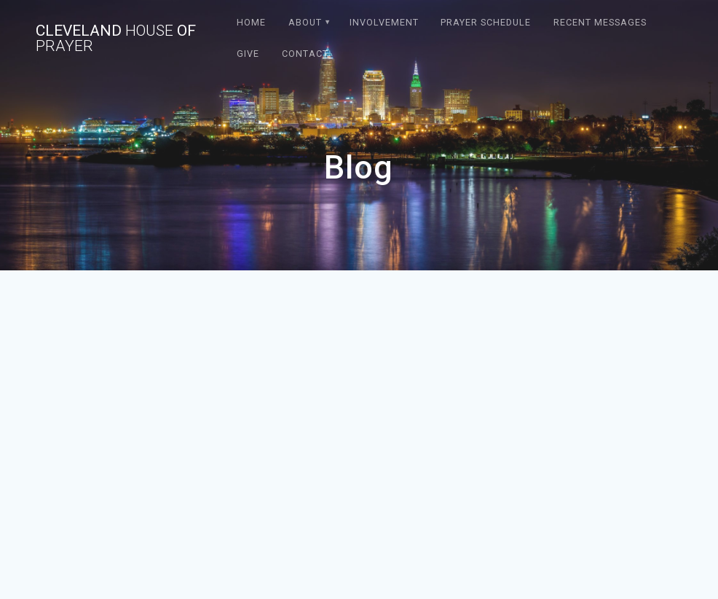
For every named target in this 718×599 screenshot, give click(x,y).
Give (248, 53)
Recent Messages (600, 22)
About (305, 22)
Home (251, 22)
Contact (305, 53)
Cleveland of (116, 38)
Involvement (384, 22)
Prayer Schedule (486, 22)
